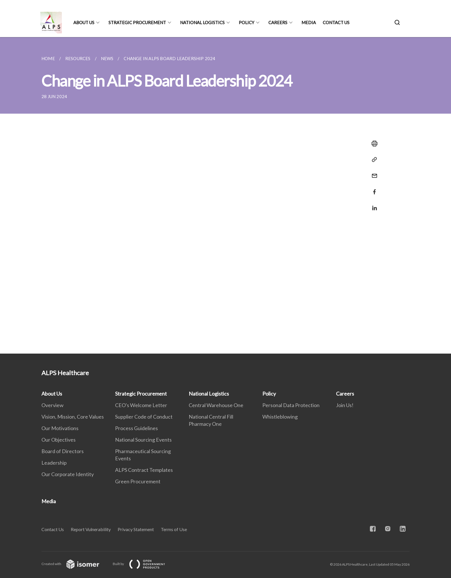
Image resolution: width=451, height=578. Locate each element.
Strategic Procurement (137, 22)
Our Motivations (60, 428)
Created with (74, 564)
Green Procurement (137, 481)
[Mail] (372, 172)
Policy (246, 22)
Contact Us (336, 22)
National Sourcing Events (143, 439)
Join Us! (344, 405)
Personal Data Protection (291, 405)
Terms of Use (174, 529)
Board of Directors (62, 451)
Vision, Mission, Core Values (72, 416)
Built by (143, 564)
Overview (52, 405)
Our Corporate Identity (67, 474)
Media (308, 22)
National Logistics (202, 22)
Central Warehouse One (216, 405)
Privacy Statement (136, 529)
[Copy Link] (372, 160)
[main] (225, 195)
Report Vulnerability (91, 529)
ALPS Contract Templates (144, 470)
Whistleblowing (280, 416)
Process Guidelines (136, 428)
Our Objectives (58, 439)
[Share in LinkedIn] (372, 204)
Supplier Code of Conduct (144, 416)
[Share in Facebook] (372, 188)
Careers (277, 22)
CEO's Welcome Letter (141, 405)
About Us (83, 22)
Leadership (54, 462)
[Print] (372, 143)
